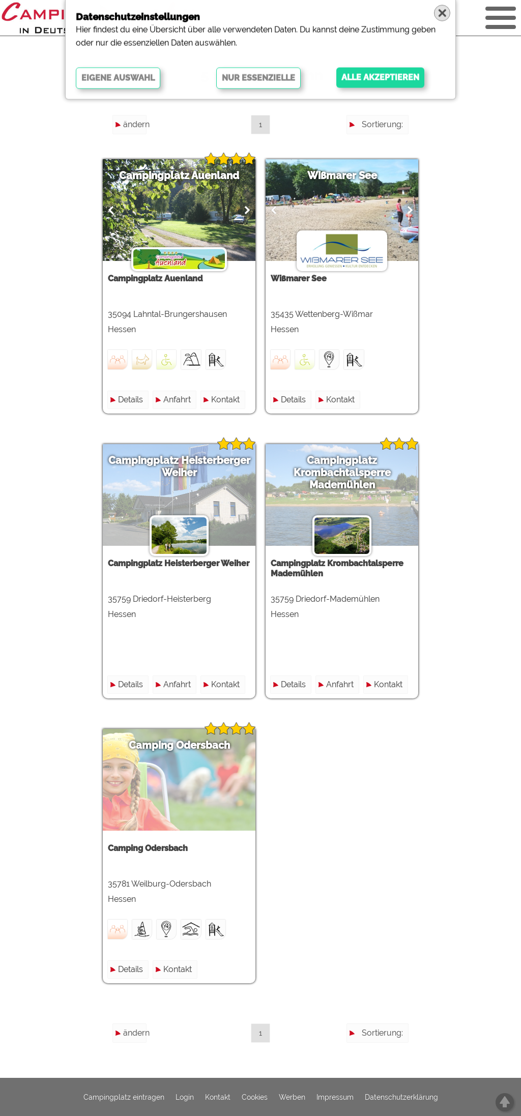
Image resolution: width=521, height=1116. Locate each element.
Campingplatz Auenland (179, 175)
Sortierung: (382, 124)
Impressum (335, 1097)
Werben (292, 1097)
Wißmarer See (342, 175)
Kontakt (225, 399)
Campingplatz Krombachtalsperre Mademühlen (342, 472)
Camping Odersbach (179, 745)
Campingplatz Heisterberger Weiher (179, 466)
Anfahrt (177, 399)
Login (185, 1097)
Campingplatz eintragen (123, 1097)
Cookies (255, 1097)
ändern (134, 124)
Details (130, 399)
